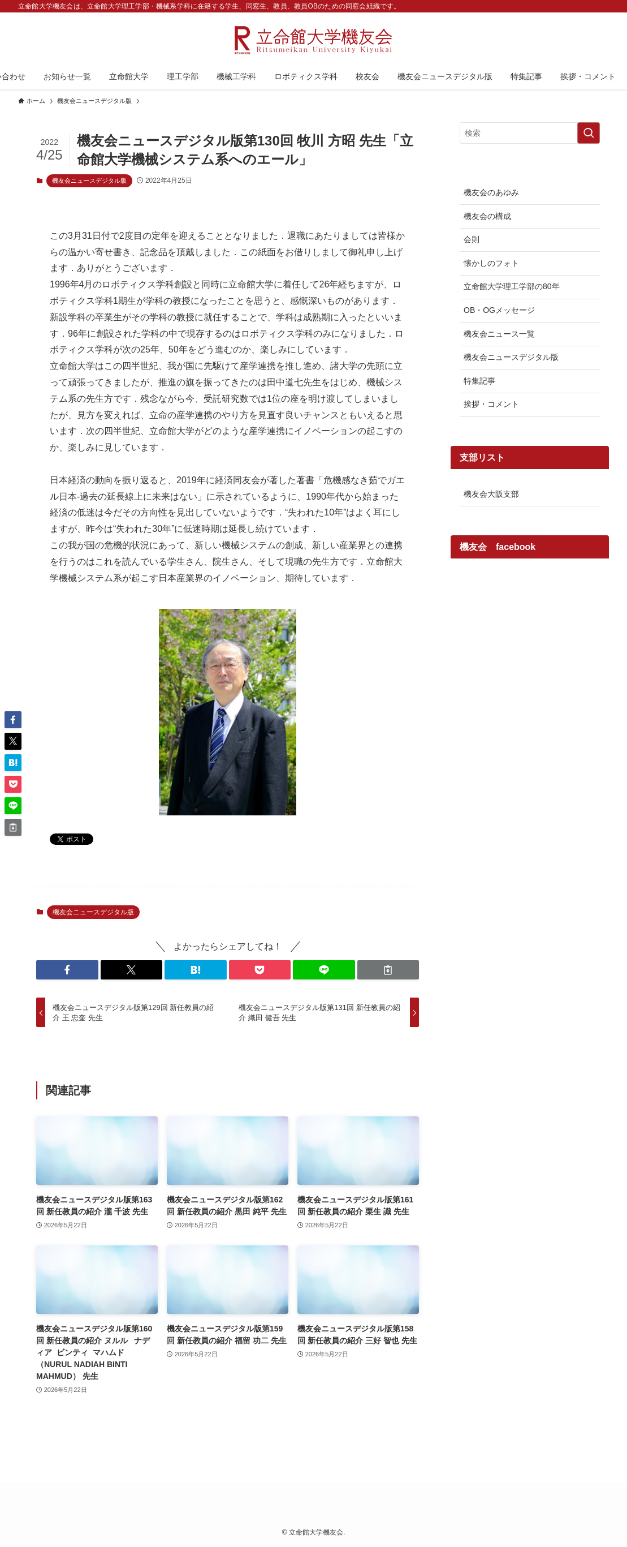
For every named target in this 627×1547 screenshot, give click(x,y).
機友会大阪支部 (491, 494)
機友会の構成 (487, 216)
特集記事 (479, 380)
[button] (67, 969)
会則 (471, 239)
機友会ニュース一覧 (499, 333)
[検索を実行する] (588, 133)
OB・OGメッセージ (499, 310)
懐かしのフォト (491, 263)
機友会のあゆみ (491, 192)
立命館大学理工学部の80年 (512, 286)
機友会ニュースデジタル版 (89, 180)
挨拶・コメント (491, 404)
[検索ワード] (530, 133)
